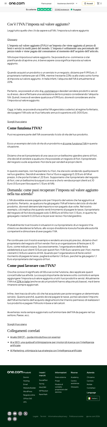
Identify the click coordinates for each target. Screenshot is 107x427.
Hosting (26, 381)
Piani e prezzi (46, 3)
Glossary (12, 39)
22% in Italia (23, 281)
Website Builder (29, 388)
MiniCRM (42, 387)
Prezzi (57, 381)
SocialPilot (43, 380)
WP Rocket (43, 391)
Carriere (90, 381)
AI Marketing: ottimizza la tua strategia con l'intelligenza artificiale (46, 350)
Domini (26, 377)
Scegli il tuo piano (17, 121)
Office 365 (27, 398)
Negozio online (29, 395)
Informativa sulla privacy (57, 416)
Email (25, 384)
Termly (41, 384)
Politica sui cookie (76, 416)
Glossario (75, 387)
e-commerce (49, 90)
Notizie (89, 384)
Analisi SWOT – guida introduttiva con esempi (35, 337)
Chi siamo (91, 377)
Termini (43, 416)
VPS (25, 402)
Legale (35, 416)
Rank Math (43, 394)
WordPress (27, 391)
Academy (75, 377)
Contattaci (91, 388)
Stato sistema (60, 377)
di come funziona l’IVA (74, 143)
